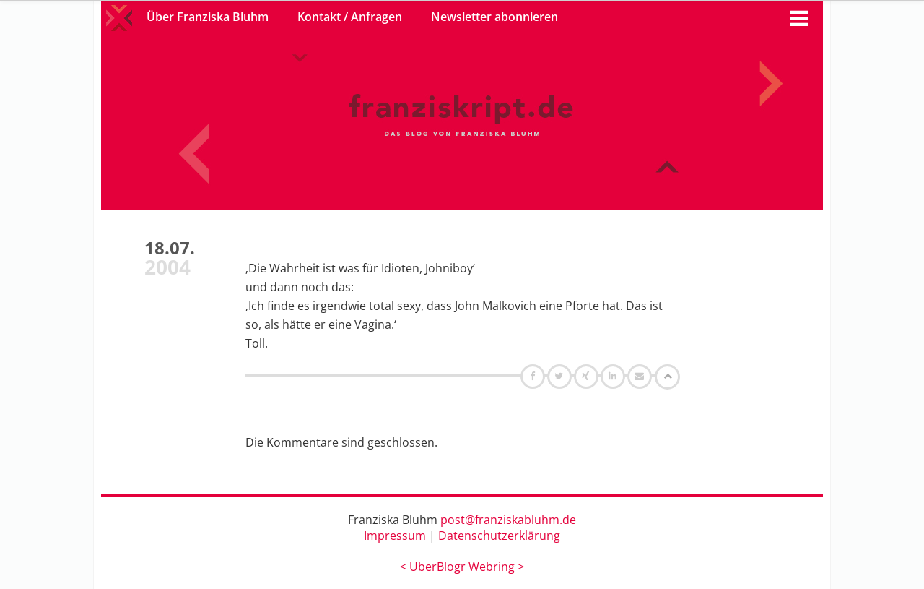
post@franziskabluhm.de (508, 520)
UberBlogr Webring (462, 567)
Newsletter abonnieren (494, 17)
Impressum (395, 535)
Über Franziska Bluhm (208, 17)
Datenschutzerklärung (499, 535)
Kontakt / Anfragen (349, 17)
